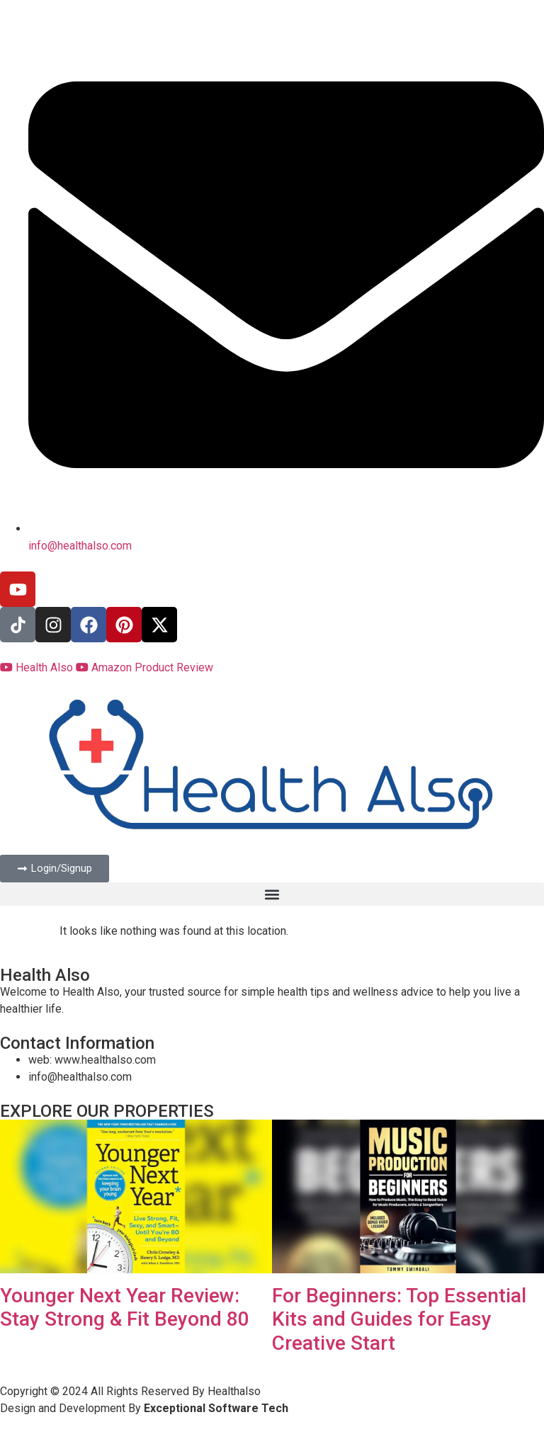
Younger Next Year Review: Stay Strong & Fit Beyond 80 (124, 1307)
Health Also (38, 667)
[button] (272, 894)
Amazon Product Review (144, 667)
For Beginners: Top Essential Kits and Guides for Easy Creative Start (399, 1319)
